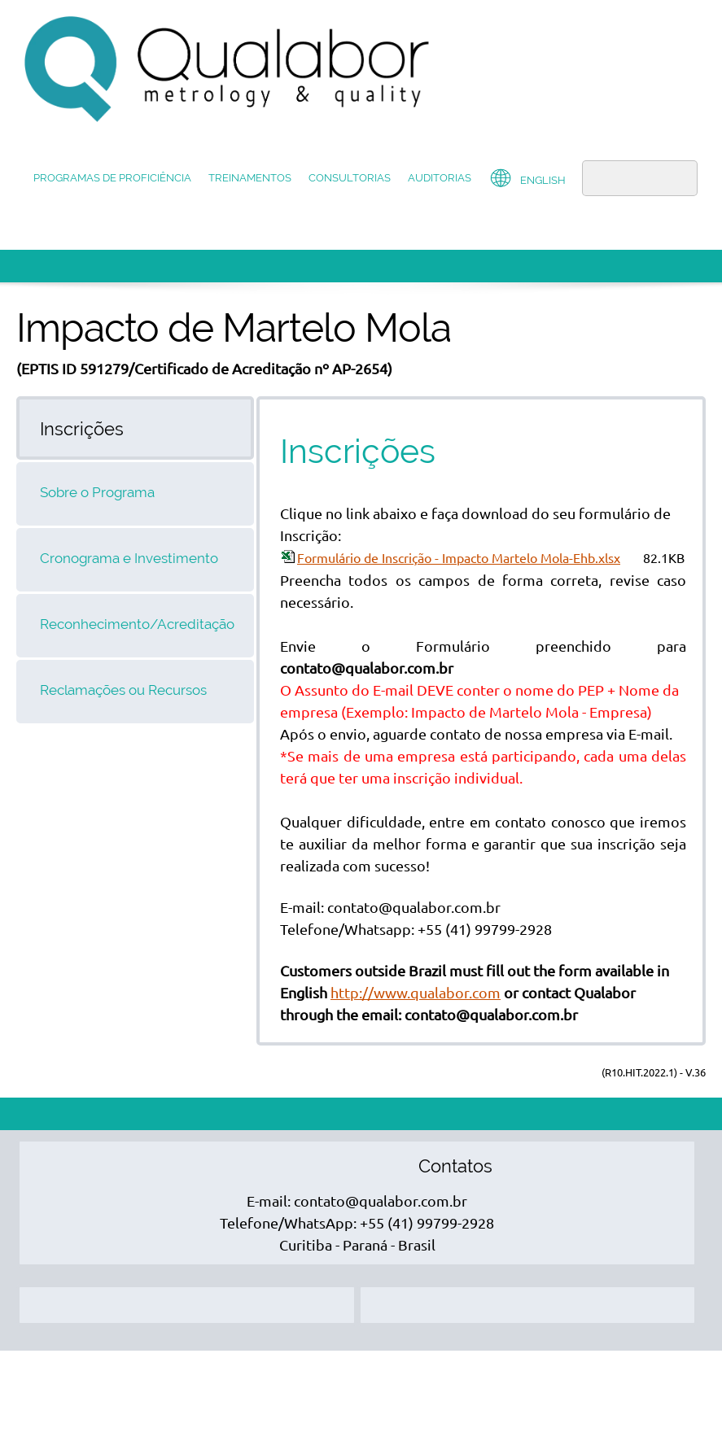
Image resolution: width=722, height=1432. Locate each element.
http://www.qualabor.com (415, 992)
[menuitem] (112, 180)
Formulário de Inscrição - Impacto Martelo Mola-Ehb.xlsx (458, 558)
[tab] (135, 428)
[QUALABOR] (227, 69)
